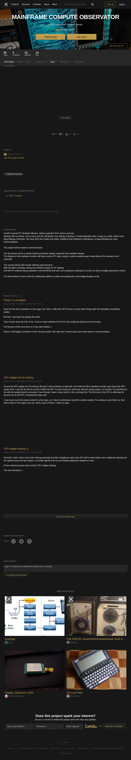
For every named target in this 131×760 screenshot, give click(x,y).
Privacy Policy (68, 749)
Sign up (110, 4)
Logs (53, 61)
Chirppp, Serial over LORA (20, 692)
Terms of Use (55, 749)
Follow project (50, 37)
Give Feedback (41, 749)
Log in (122, 4)
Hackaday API (82, 749)
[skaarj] (72, 642)
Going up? (65, 742)
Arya (9, 642)
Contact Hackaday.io (25, 749)
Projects (15, 4)
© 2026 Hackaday (65, 754)
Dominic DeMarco (15, 696)
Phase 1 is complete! (15, 300)
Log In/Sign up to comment (16, 575)
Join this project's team (14, 158)
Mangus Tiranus (65, 29)
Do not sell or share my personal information (106, 749)
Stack (46, 4)
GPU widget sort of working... (20, 377)
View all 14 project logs (65, 517)
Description (9, 62)
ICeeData (10, 639)
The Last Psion (75, 692)
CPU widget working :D (17, 448)
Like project (82, 37)
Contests (37, 4)
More (56, 4)
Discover (26, 4)
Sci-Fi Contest (15, 196)
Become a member (43, 720)
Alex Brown (74, 696)
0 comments (37, 304)
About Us (11, 749)
